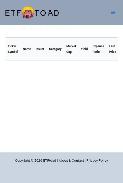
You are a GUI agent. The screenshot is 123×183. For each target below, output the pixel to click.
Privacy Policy (97, 160)
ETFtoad (49, 160)
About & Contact (71, 160)
